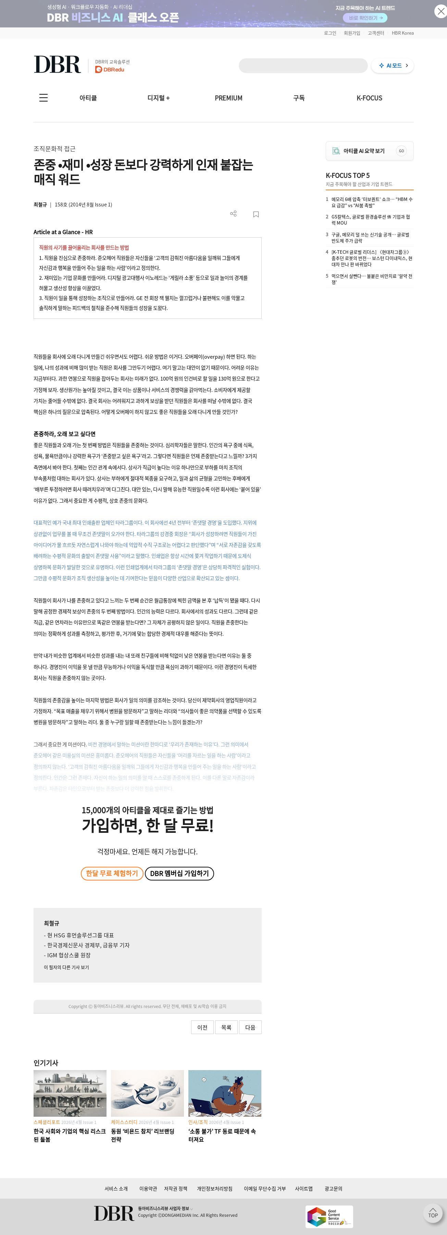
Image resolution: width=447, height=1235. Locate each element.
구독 (299, 98)
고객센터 (376, 32)
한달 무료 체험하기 (112, 873)
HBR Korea (403, 32)
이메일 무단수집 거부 (265, 1188)
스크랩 (256, 214)
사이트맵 (304, 1188)
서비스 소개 (116, 1188)
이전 (202, 1027)
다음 (250, 1027)
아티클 (88, 98)
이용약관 (148, 1188)
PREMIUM (229, 98)
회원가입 (352, 32)
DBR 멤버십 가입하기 (179, 873)
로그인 (330, 32)
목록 (226, 1027)
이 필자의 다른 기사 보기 (66, 967)
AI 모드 (394, 65)
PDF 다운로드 (244, 214)
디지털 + (158, 98)
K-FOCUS (369, 98)
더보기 (233, 213)
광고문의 (334, 1188)
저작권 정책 (175, 1188)
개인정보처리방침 (215, 1188)
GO (401, 150)
